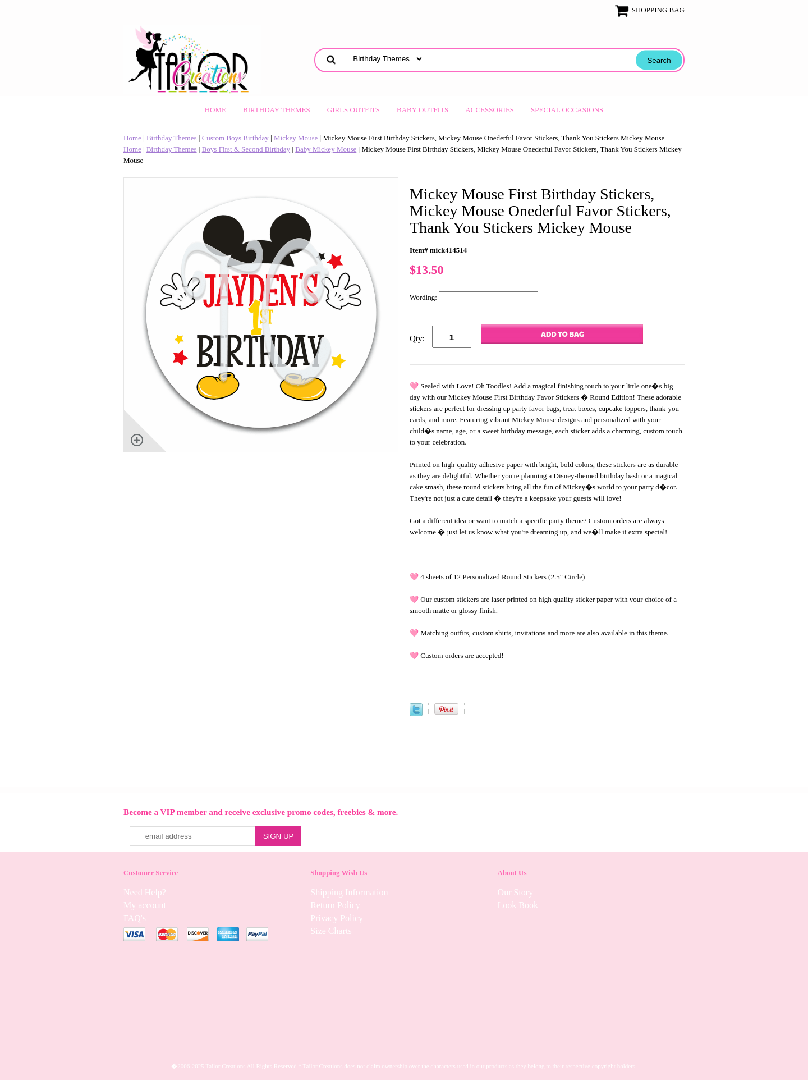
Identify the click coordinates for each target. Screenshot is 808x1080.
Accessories (489, 110)
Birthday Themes (276, 110)
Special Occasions (567, 110)
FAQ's (134, 918)
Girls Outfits (353, 110)
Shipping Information (349, 892)
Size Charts (330, 931)
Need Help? (144, 892)
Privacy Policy (336, 918)
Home (215, 110)
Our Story (516, 892)
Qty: (417, 338)
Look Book (518, 905)
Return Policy (335, 905)
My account (144, 905)
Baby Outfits (422, 110)
